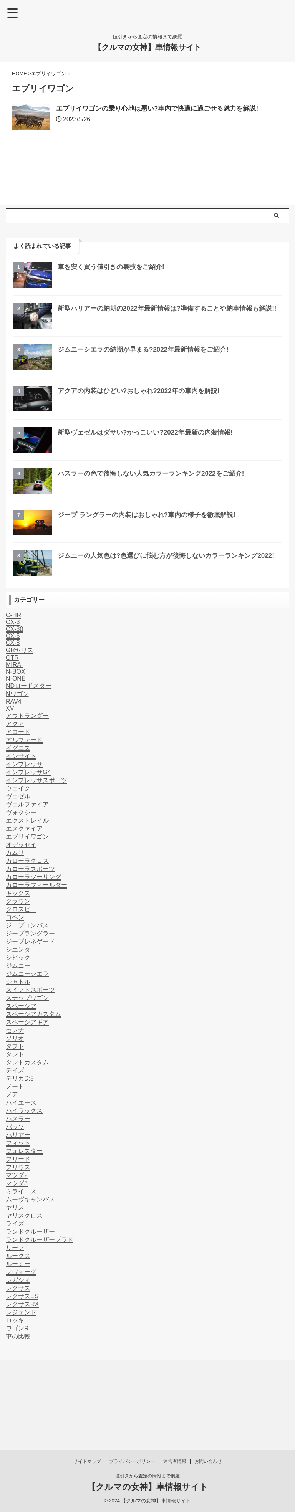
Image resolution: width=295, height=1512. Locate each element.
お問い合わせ (208, 1398)
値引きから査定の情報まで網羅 (147, 1413)
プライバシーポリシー (132, 1398)
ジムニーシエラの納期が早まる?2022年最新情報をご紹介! (148, 375)
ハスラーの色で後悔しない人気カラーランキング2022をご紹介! (156, 499)
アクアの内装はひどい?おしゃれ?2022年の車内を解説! (143, 416)
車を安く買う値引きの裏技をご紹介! (114, 292)
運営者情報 (174, 1398)
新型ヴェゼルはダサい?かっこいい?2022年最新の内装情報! (150, 457)
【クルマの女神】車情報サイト (147, 47)
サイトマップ (87, 1398)
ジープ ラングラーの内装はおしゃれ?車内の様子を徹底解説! (152, 540)
